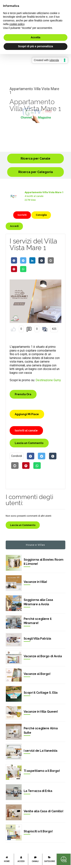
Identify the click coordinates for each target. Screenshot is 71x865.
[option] (35, 114)
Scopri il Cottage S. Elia (41, 692)
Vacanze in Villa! (35, 582)
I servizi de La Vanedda (40, 750)
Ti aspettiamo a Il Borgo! (42, 771)
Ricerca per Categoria (35, 172)
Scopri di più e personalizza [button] (35, 46)
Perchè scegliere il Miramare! (37, 621)
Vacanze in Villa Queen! (41, 711)
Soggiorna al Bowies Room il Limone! (43, 562)
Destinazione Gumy (48, 380)
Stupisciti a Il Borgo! (38, 831)
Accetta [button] (35, 37)
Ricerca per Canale (35, 158)
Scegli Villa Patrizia (37, 638)
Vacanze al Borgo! (37, 674)
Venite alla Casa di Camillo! (43, 811)
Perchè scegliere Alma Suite (41, 730)
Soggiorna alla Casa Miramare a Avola (38, 602)
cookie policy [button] (16, 24)
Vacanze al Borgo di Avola (43, 656)
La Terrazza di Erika (38, 791)
